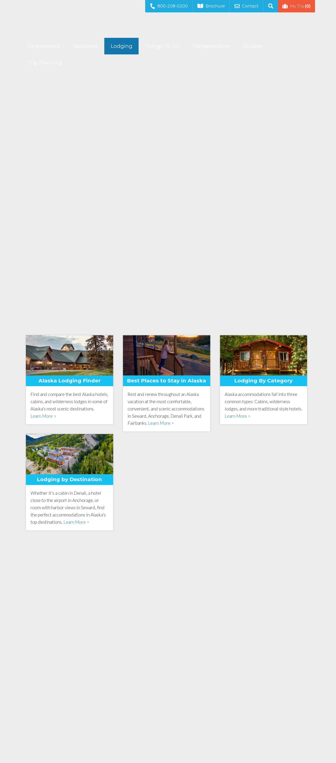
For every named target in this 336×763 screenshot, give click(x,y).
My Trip (296, 6)
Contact (246, 6)
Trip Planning (45, 63)
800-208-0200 (169, 6)
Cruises (252, 46)
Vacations (85, 46)
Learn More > (43, 416)
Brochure (211, 6)
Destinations (43, 46)
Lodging (121, 46)
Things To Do (162, 46)
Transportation (211, 46)
